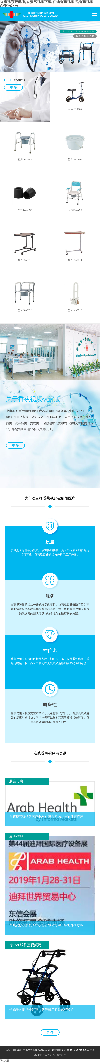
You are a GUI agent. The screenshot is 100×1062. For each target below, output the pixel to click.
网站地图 (5, 1060)
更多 (15, 445)
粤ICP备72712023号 (78, 1050)
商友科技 (61, 1055)
